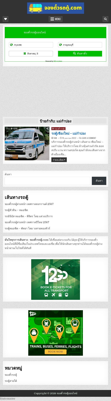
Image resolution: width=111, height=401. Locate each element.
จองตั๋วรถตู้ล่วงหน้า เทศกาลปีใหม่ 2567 (27, 222)
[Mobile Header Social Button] (5, 19)
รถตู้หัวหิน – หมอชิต (16, 210)
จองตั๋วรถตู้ (60, 128)
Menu (58, 19)
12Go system (57, 61)
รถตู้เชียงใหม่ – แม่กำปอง (68, 133)
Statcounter (7, 398)
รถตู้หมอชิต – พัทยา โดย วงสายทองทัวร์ (27, 228)
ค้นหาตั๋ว (80, 53)
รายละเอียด (58, 159)
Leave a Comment (89, 138)
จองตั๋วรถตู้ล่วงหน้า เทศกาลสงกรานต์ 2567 (29, 204)
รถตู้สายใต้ (11, 381)
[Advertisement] (55, 91)
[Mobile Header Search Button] (105, 19)
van (55, 138)
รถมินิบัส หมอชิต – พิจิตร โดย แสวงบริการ (29, 216)
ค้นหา (8, 174)
